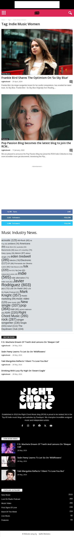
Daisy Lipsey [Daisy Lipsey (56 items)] (7, 253)
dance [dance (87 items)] (20, 253)
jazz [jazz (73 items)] (5, 288)
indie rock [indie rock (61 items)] (6, 282)
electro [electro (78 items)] (15, 260)
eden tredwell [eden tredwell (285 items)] (16, 258)
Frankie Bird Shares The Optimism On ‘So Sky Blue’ (34, 78)
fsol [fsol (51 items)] (12, 270)
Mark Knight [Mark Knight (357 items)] (14, 293)
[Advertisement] (37, 4)
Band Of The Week (9, 512)
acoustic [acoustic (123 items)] (9, 240)
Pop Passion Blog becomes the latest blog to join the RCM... (36, 144)
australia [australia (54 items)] (21, 247)
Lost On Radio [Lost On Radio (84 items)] (18, 288)
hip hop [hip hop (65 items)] (20, 270)
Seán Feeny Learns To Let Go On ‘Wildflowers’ (23, 351)
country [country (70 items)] (27, 250)
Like (69, 212)
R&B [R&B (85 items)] (14, 309)
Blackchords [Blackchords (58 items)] (7, 250)
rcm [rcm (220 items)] (11, 312)
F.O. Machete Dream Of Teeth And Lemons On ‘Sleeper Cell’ (30, 342)
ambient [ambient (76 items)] (13, 244)
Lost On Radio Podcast (10, 499)
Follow (67, 217)
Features (5, 139)
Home (3, 20)
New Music (6, 74)
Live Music (5, 516)
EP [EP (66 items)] (11, 263)
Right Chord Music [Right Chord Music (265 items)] (14, 314)
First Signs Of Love (9, 507)
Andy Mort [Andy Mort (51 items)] (11, 247)
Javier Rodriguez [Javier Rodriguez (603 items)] (16, 283)
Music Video (6, 503)
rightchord (5, 81)
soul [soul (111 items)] (12, 326)
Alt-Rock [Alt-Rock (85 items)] (23, 240)
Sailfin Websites (44, 534)
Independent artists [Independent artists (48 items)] (9, 274)
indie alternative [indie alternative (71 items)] (20, 278)
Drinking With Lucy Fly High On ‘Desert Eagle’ (23, 370)
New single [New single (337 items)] (14, 303)
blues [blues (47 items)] (18, 250)
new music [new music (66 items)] (14, 302)
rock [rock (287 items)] (9, 319)
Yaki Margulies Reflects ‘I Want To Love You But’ (24, 361)
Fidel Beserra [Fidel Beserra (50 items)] (16, 267)
